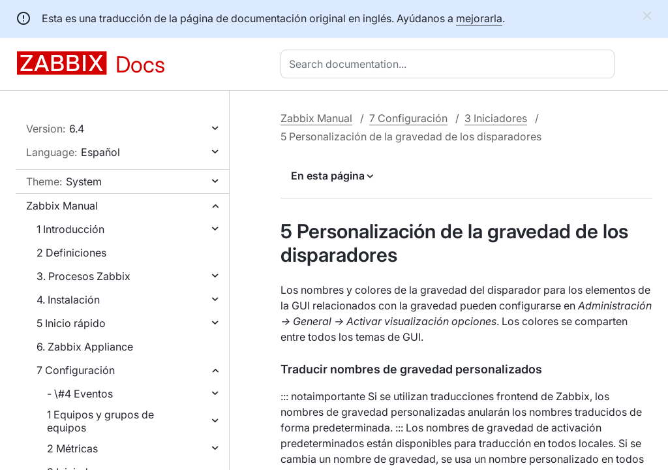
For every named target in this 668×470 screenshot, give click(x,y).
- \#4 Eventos (80, 393)
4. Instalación (68, 299)
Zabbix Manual (62, 205)
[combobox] (450, 64)
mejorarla (479, 18)
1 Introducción (70, 229)
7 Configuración (76, 370)
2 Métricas (72, 448)
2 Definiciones (71, 252)
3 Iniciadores (495, 118)
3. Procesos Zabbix (83, 276)
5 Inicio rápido (71, 323)
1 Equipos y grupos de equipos (100, 421)
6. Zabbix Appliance (85, 346)
